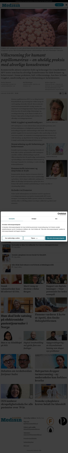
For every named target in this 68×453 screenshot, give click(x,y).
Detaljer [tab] (34, 218)
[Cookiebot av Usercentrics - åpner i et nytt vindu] (59, 214)
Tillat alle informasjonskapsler (56, 238)
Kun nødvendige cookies (12, 238)
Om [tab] (56, 218)
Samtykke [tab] (12, 218)
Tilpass (34, 238)
